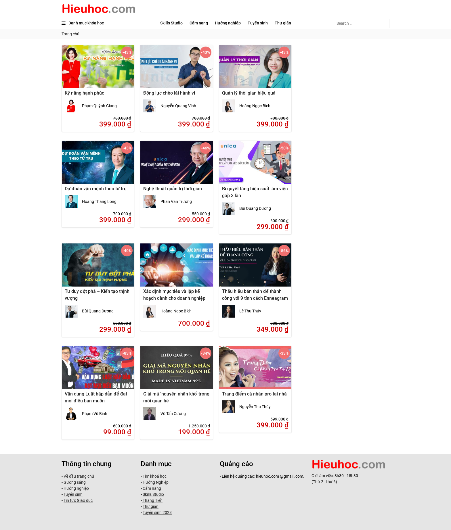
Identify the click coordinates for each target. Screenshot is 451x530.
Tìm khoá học (154, 476)
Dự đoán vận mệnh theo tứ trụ (96, 188)
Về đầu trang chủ (79, 476)
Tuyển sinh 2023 (157, 512)
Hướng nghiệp (228, 23)
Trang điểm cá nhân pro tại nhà (254, 394)
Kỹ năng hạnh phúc (84, 93)
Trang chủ (70, 34)
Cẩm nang (199, 23)
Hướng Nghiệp (155, 482)
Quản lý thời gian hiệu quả (249, 93)
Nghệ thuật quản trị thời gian (172, 188)
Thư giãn (283, 23)
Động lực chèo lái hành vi (169, 93)
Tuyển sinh (258, 23)
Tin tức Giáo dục (78, 500)
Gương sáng (75, 482)
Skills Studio (171, 23)
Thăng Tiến (152, 500)
